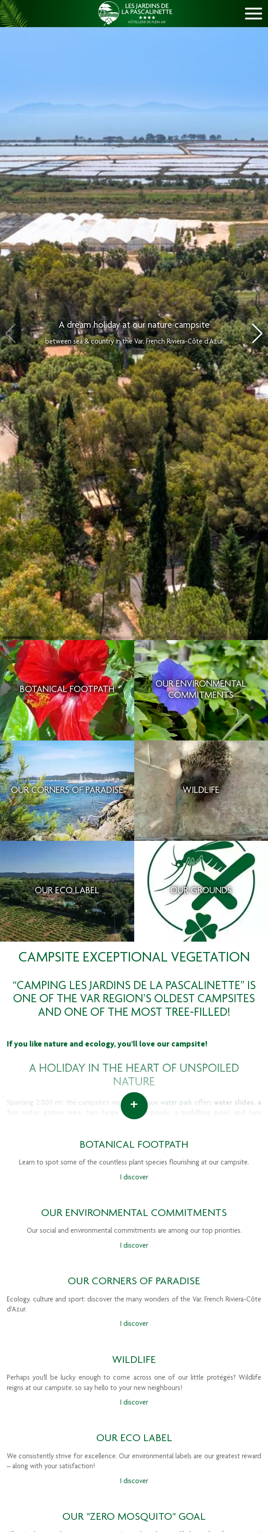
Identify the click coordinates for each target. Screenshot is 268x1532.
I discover (134, 1178)
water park (176, 1103)
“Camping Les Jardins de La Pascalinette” (128, 986)
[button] (257, 334)
